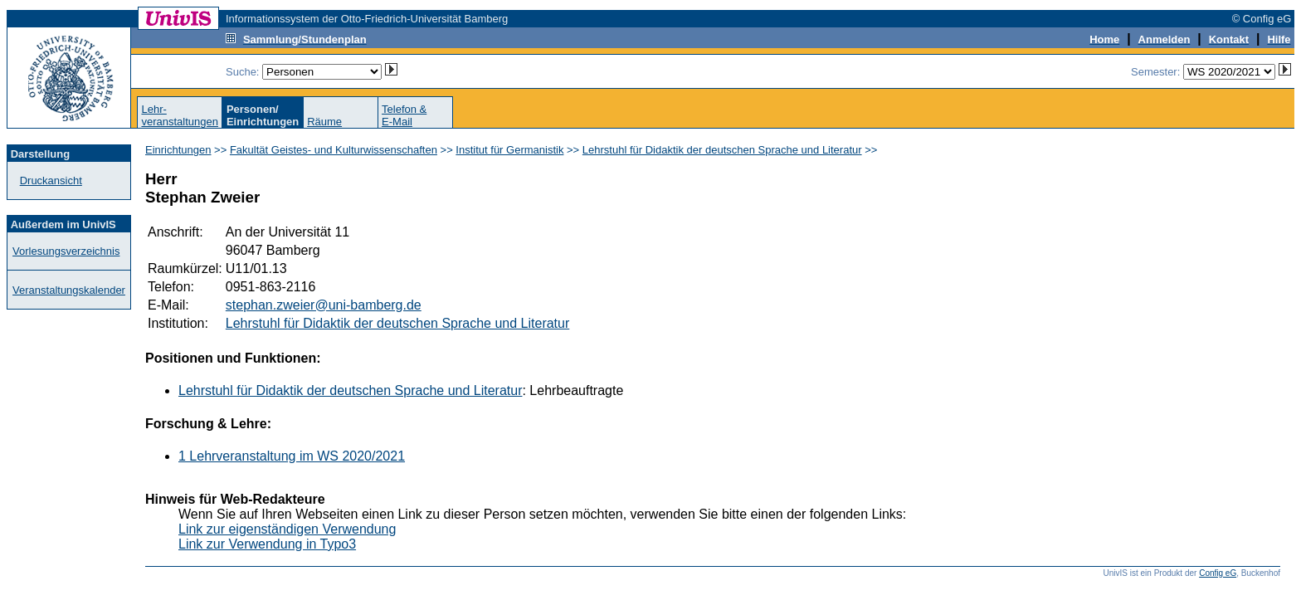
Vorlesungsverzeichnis (65, 251)
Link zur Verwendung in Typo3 (267, 544)
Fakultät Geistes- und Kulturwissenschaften (333, 150)
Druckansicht (51, 180)
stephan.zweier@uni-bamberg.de (323, 305)
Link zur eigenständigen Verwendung (287, 529)
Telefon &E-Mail (404, 115)
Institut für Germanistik (509, 150)
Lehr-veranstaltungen (179, 115)
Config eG (1217, 573)
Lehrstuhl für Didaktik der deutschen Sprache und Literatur (722, 150)
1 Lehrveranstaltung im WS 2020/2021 (291, 456)
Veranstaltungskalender (68, 290)
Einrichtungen (178, 150)
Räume (324, 121)
